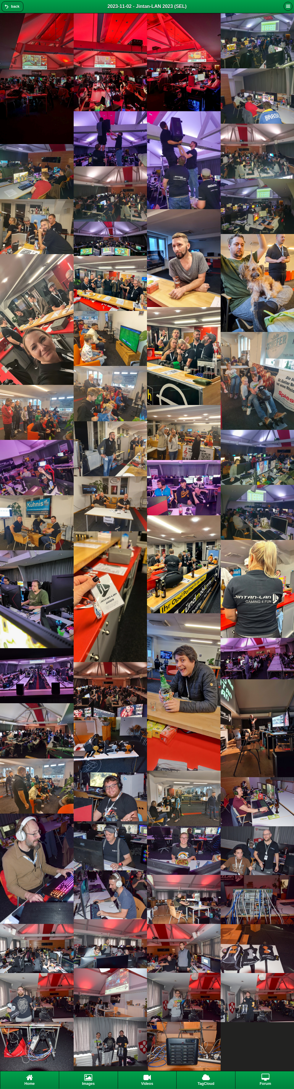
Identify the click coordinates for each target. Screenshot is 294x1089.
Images (88, 1080)
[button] (288, 6)
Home (30, 1080)
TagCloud (206, 1080)
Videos (147, 1080)
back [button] (15, 6)
